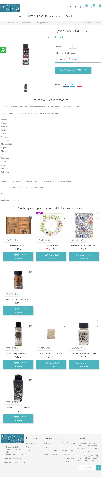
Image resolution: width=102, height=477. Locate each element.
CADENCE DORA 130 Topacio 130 (18, 299)
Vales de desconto (67, 458)
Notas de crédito (67, 451)
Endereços (65, 454)
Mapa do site (30, 447)
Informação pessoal (68, 443)
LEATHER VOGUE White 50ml (84, 354)
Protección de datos (51, 454)
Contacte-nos (31, 443)
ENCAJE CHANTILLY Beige (51, 354)
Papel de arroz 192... (18, 245)
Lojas (28, 451)
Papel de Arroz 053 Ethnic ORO (83, 245)
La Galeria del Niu (73, 16)
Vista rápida (12, 240)
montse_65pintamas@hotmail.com (15, 462)
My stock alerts (66, 462)
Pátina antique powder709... (18, 354)
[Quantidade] (66, 46)
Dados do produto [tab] (58, 100)
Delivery (47, 443)
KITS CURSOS (35, 16)
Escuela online (53, 16)
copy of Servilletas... (51, 245)
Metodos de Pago (50, 451)
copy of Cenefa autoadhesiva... (18, 408)
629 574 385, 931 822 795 (12, 458)
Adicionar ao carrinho (73, 70)
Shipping (59, 53)
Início (22, 16)
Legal (46, 447)
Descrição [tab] (39, 100)
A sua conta (65, 438)
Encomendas (65, 447)
